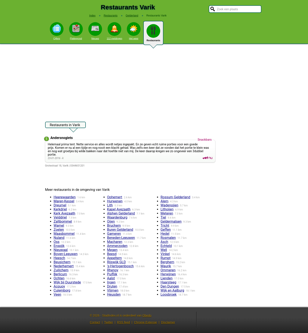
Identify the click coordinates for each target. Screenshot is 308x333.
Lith (110, 205)
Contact (95, 322)
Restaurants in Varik (65, 125)
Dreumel (60, 205)
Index (92, 15)
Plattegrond (76, 31)
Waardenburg (117, 217)
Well (164, 250)
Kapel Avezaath (119, 209)
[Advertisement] (154, 81)
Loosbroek (169, 294)
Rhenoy (112, 270)
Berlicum (60, 274)
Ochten (59, 278)
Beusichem (62, 262)
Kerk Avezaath (64, 213)
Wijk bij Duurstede (67, 282)
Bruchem (114, 225)
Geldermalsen (171, 221)
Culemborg (62, 290)
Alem (165, 201)
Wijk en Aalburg (172, 290)
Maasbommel (64, 234)
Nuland (59, 238)
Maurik (166, 266)
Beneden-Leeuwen (121, 238)
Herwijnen (168, 274)
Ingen (111, 282)
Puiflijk (112, 274)
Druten (112, 286)
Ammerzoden (117, 246)
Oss (57, 242)
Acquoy (59, 286)
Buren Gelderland (120, 230)
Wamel (59, 225)
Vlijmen (112, 290)
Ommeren (168, 270)
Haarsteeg (168, 282)
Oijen (111, 221)
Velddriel (60, 217)
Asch (164, 242)
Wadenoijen (169, 205)
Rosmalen (168, 238)
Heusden (114, 294)
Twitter (108, 322)
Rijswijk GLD (116, 262)
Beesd (112, 254)
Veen (57, 294)
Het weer (134, 31)
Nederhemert (64, 266)
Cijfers (57, 31)
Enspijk (59, 246)
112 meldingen (114, 31)
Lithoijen (167, 209)
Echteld (166, 246)
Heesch (59, 258)
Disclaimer (168, 322)
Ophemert (114, 197)
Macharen (114, 242)
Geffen (166, 230)
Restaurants (153, 34)
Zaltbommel (63, 221)
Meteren (167, 213)
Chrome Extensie (145, 322)
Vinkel (165, 254)
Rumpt (166, 258)
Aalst (111, 278)
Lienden (167, 278)
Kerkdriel (60, 209)
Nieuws (95, 31)
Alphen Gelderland (121, 213)
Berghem (167, 262)
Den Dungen (170, 286)
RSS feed (123, 322)
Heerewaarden (65, 197)
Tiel (163, 217)
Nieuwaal (61, 250)
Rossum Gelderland (175, 197)
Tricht (165, 225)
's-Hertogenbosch (120, 266)
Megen (112, 250)
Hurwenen (115, 201)
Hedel (165, 234)
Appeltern (114, 258)
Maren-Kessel (64, 201)
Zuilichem (61, 270)
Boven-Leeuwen (66, 254)
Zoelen (59, 230)
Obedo (146, 315)
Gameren (114, 234)
